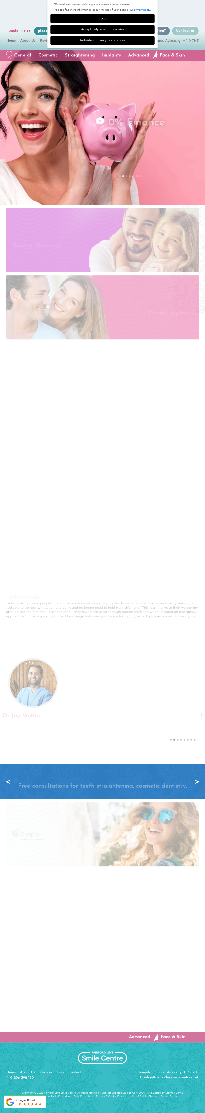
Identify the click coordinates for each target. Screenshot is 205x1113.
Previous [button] (9, 782)
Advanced (138, 55)
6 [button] (137, 176)
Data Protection (83, 1096)
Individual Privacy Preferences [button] (102, 40)
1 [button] (120, 176)
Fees (60, 1072)
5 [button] (134, 176)
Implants (111, 55)
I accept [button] (102, 18)
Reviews (46, 41)
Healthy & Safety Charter (142, 1096)
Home (11, 41)
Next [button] (196, 782)
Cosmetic (48, 55)
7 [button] (140, 176)
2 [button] (123, 176)
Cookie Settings (170, 1096)
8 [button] (195, 740)
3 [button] (127, 176)
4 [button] (130, 176)
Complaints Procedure (57, 1096)
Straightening (80, 55)
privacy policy (142, 10)
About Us (27, 41)
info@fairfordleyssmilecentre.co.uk (171, 1077)
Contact (74, 1072)
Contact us (185, 31)
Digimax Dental (174, 1093)
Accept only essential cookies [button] (102, 29)
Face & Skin (172, 55)
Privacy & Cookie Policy (110, 1096)
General (22, 55)
